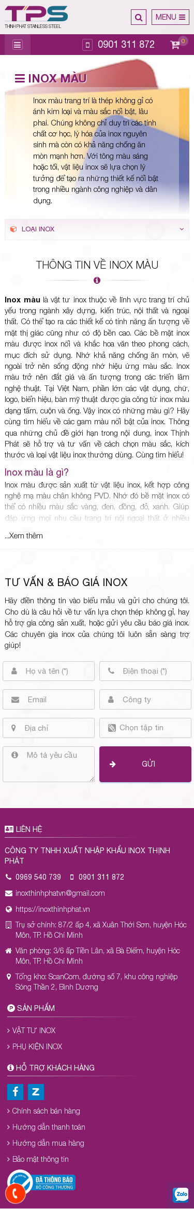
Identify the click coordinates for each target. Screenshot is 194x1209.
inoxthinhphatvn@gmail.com (60, 892)
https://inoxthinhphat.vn (53, 909)
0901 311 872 (126, 44)
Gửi (148, 764)
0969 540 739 (38, 877)
